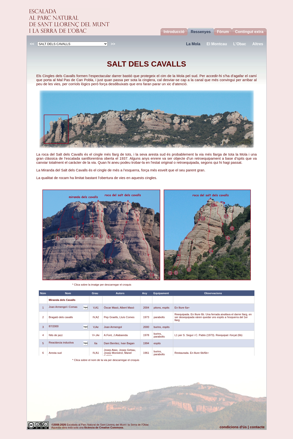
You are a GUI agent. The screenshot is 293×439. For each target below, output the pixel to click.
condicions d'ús (233, 427)
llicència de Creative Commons (103, 427)
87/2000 (54, 326)
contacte (257, 427)
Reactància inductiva (61, 342)
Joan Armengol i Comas (63, 306)
